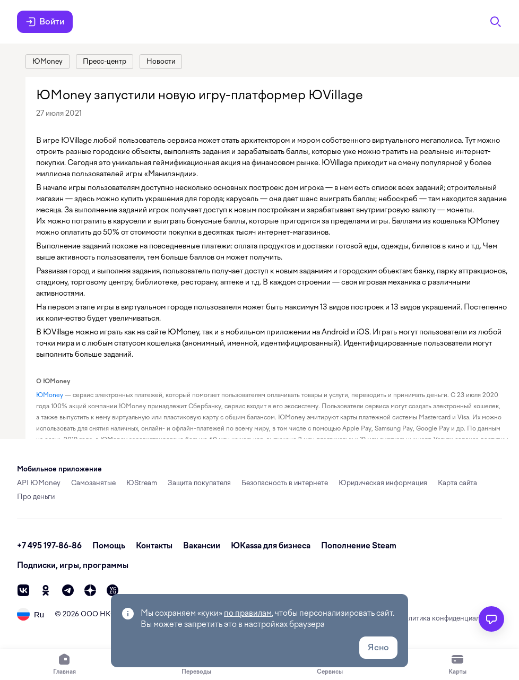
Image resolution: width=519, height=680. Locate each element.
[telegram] (68, 590)
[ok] (45, 590)
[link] (47, 61)
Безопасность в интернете (284, 483)
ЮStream (141, 483)
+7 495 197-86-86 (49, 545)
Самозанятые (93, 483)
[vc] (112, 590)
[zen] (90, 590)
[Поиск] (495, 21)
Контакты (154, 545)
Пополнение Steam (358, 545)
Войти (44, 21)
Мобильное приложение (59, 469)
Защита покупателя (199, 483)
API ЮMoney (38, 483)
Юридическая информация (383, 483)
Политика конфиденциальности (450, 618)
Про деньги (36, 497)
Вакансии (201, 545)
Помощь (108, 545)
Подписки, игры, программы (72, 565)
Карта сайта (457, 483)
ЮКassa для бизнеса (270, 545)
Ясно (378, 647)
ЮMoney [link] (49, 395)
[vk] (23, 590)
